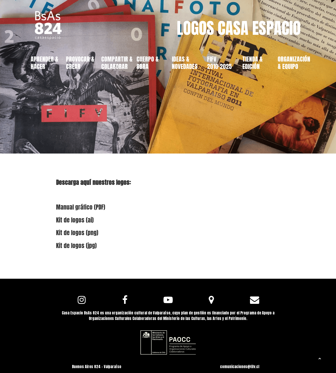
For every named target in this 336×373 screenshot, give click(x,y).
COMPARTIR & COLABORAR (117, 62)
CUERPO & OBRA (148, 62)
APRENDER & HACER (44, 62)
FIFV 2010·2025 (219, 62)
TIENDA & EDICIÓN (252, 62)
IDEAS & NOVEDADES (185, 62)
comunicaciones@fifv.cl (239, 366)
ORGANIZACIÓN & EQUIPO (294, 62)
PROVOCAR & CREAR (80, 62)
